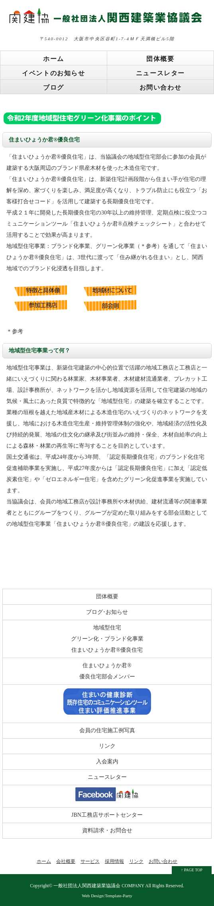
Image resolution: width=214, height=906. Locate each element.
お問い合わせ (160, 87)
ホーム (53, 58)
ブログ (53, 87)
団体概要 (160, 58)
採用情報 (114, 861)
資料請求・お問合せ (107, 830)
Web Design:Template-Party (107, 895)
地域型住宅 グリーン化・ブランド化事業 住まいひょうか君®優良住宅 (107, 639)
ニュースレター (160, 73)
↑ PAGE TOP (191, 870)
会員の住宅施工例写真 (107, 730)
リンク (107, 746)
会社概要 (65, 861)
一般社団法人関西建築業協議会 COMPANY (98, 885)
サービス (90, 861)
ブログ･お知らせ (107, 612)
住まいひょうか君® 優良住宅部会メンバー (107, 671)
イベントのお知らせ (53, 73)
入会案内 (107, 761)
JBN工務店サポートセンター (107, 815)
